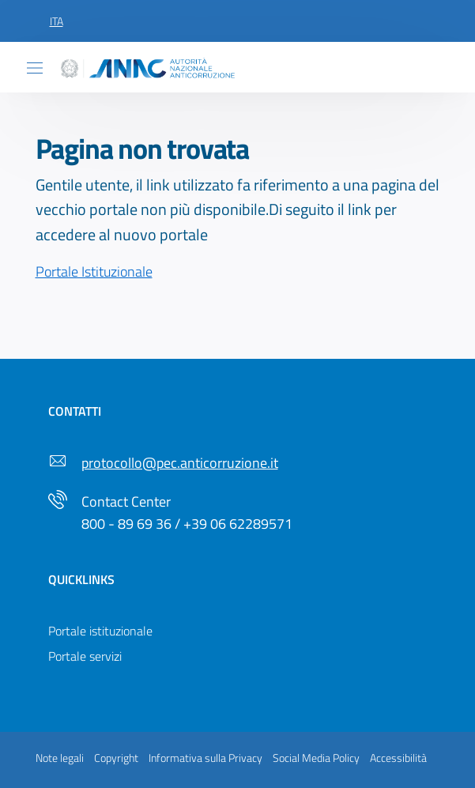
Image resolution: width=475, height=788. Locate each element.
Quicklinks (81, 579)
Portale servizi (85, 656)
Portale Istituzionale (94, 271)
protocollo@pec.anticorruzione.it (179, 462)
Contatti (74, 411)
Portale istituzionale (100, 630)
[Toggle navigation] (34, 67)
